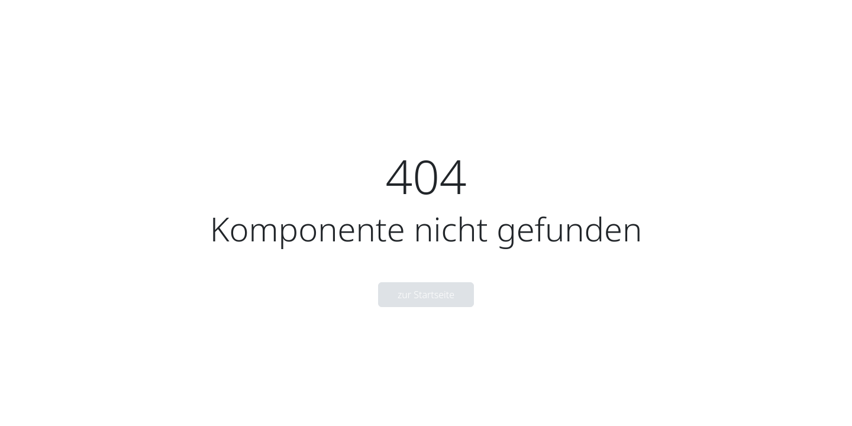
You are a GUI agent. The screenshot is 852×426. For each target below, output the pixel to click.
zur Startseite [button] (426, 294)
